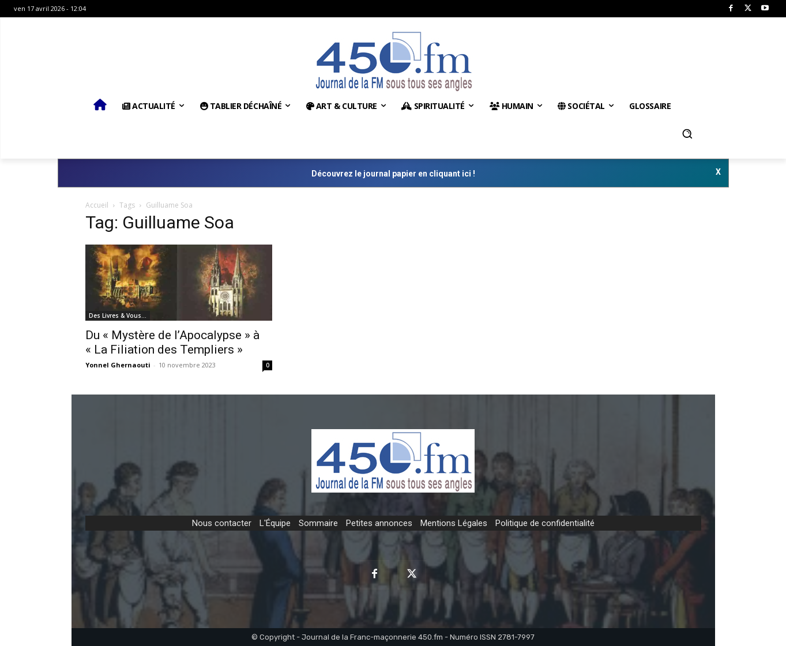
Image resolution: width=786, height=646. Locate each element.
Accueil (96, 205)
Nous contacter (221, 523)
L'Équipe (275, 523)
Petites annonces (379, 523)
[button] (687, 134)
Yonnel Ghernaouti (118, 364)
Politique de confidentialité (545, 523)
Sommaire (318, 523)
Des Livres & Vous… (117, 315)
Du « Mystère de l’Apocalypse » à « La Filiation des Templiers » (172, 342)
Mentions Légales (453, 523)
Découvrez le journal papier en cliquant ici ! (393, 173)
